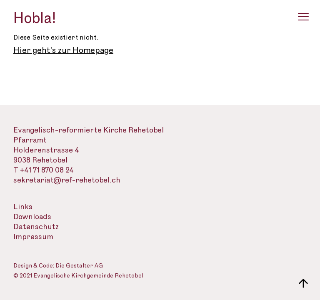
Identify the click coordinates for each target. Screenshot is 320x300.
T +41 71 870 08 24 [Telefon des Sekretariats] (43, 170)
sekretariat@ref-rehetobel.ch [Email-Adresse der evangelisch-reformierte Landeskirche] (66, 180)
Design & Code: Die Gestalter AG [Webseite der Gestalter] (58, 266)
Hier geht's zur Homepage (63, 50)
